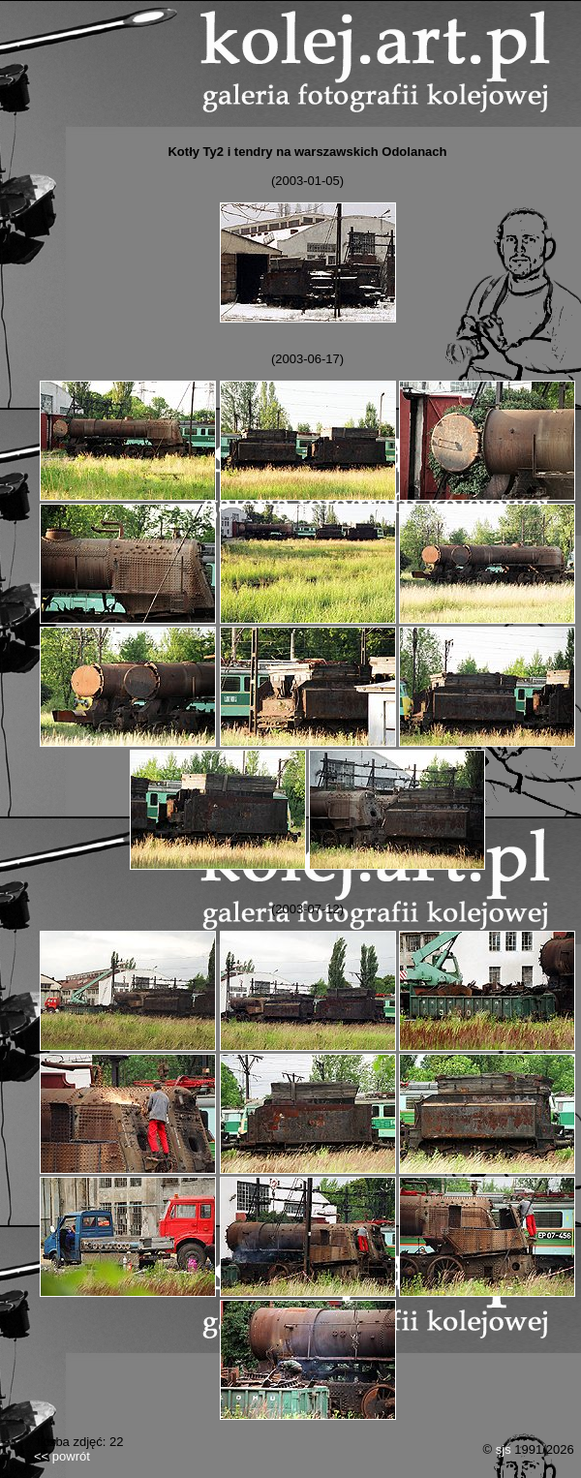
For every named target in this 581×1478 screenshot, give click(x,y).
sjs (503, 1449)
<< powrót (62, 1456)
